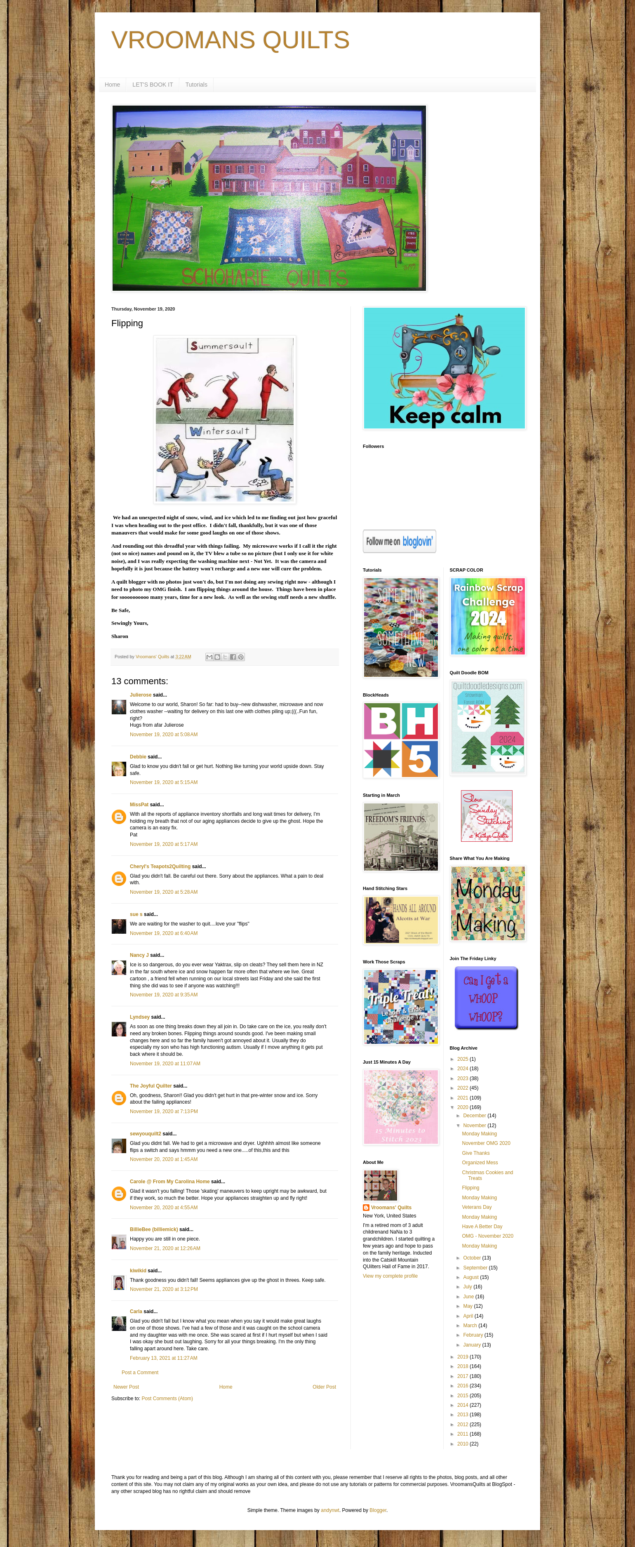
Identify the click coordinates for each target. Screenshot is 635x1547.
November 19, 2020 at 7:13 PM (164, 1111)
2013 (463, 1414)
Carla (136, 1311)
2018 (463, 1366)
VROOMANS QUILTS (230, 40)
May (468, 1306)
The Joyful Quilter (151, 1086)
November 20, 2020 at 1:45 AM (164, 1159)
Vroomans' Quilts (391, 1207)
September (476, 1268)
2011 (463, 1434)
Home (112, 84)
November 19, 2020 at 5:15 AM (164, 782)
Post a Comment (140, 1372)
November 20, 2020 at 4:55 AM (164, 1207)
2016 (463, 1386)
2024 (463, 1068)
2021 (463, 1098)
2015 (463, 1396)
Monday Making (479, 1134)
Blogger (377, 1510)
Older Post (324, 1387)
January (472, 1345)
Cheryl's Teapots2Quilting (160, 866)
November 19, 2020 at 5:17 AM (164, 844)
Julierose (141, 695)
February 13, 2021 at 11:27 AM (164, 1358)
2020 (463, 1107)
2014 (463, 1405)
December (475, 1115)
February (473, 1335)
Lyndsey (140, 1017)
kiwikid (138, 1271)
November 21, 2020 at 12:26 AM (165, 1248)
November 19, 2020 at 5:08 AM (164, 734)
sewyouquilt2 (145, 1134)
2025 (463, 1059)
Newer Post (126, 1387)
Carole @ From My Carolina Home (170, 1181)
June (469, 1297)
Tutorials (196, 84)
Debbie (138, 757)
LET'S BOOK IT (152, 84)
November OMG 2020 (486, 1143)
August (471, 1277)
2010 (463, 1444)
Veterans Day (477, 1207)
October (472, 1258)
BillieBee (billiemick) (154, 1229)
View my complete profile (390, 1276)
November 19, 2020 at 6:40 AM (164, 933)
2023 (463, 1078)
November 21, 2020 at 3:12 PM (164, 1289)
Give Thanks (475, 1153)
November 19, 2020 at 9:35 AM (164, 995)
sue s (136, 914)
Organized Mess (480, 1163)
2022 (463, 1088)
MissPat (139, 805)
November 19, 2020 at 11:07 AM (165, 1064)
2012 (463, 1424)
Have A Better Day (482, 1226)
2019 (463, 1357)
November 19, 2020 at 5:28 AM (164, 892)
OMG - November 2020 (487, 1236)
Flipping (470, 1188)
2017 (463, 1376)
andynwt (330, 1510)
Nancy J (139, 955)
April (468, 1316)
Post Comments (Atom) (167, 1398)
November (475, 1125)
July (468, 1287)
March (470, 1325)
